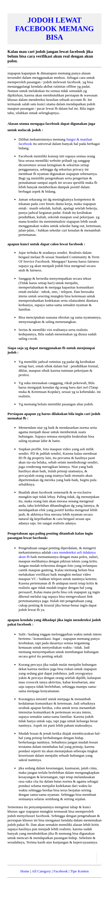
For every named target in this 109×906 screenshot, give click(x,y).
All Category (41, 871)
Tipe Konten (79, 871)
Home (24, 871)
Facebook (60, 871)
